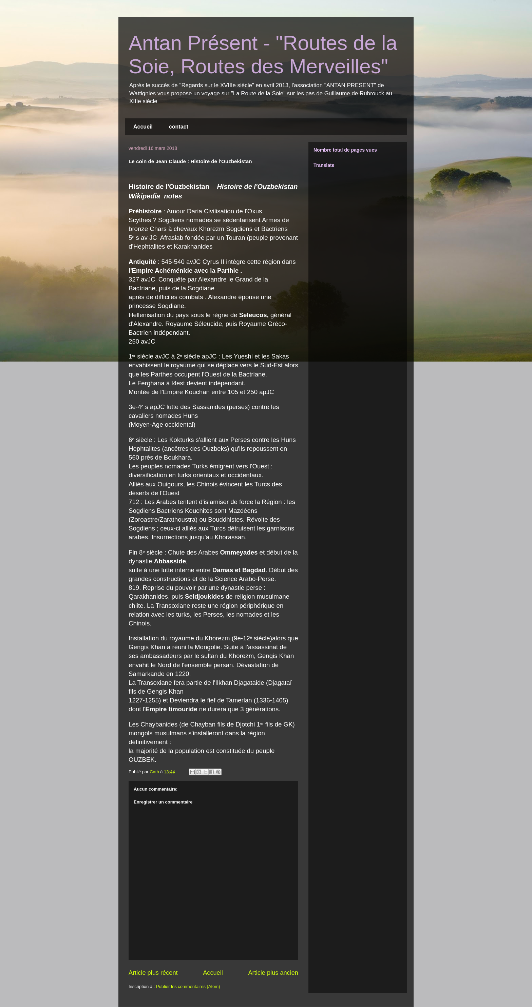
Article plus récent (153, 972)
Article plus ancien (273, 972)
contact (178, 127)
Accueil (143, 127)
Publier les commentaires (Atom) (188, 986)
